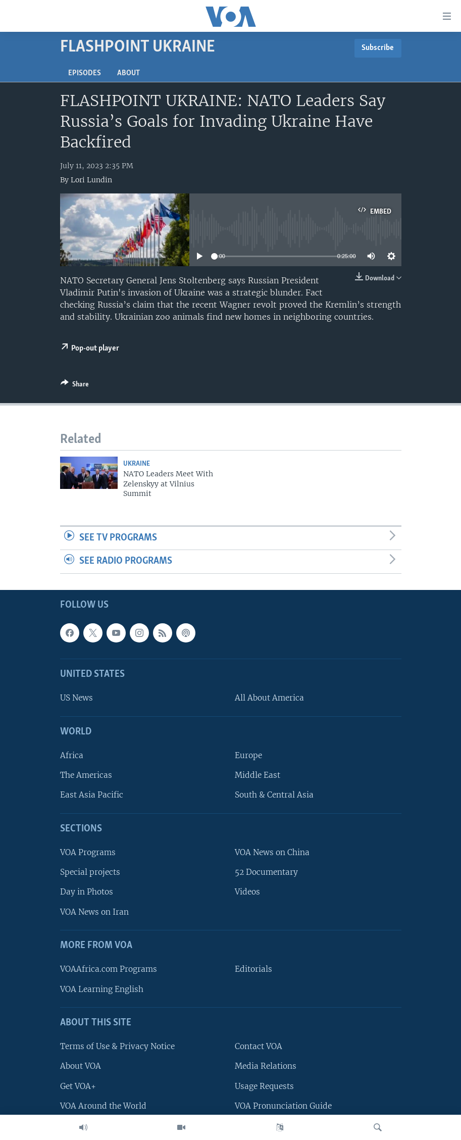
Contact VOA (258, 1046)
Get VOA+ (78, 1086)
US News (76, 698)
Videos (247, 892)
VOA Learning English (101, 989)
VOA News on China (272, 852)
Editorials (253, 969)
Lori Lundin (91, 179)
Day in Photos (86, 892)
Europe (248, 755)
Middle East (257, 775)
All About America (269, 698)
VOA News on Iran (94, 912)
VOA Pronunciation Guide (283, 1106)
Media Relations (265, 1066)
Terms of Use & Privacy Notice (117, 1046)
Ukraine (136, 464)
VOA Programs (88, 852)
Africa (71, 755)
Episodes (84, 73)
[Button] (75, 385)
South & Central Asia (274, 795)
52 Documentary (266, 872)
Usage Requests (264, 1086)
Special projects (90, 872)
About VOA (80, 1066)
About (128, 73)
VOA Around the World (103, 1106)
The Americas (86, 775)
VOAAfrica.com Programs (108, 969)
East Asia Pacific (91, 795)
